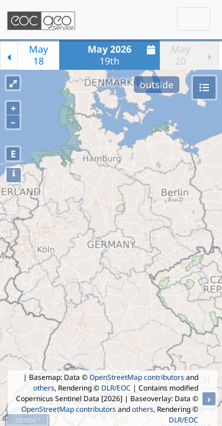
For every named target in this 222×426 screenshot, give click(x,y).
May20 (180, 55)
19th (123, 55)
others (43, 388)
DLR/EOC (116, 388)
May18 (38, 55)
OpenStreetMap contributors (136, 377)
